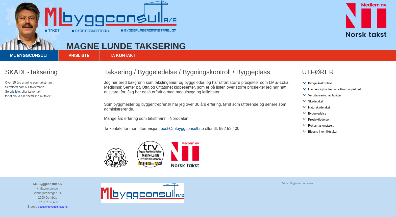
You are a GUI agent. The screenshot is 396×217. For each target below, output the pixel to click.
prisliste (15, 91)
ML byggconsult (29, 55)
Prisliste (79, 55)
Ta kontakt (122, 55)
